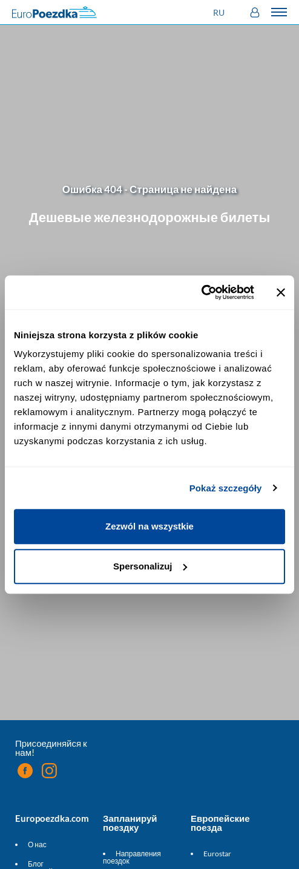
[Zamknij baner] (281, 292)
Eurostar (217, 853)
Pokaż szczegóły (225, 488)
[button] (220, 12)
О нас (37, 844)
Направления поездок (132, 857)
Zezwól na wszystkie (149, 526)
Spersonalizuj (150, 566)
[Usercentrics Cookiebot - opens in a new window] (201, 292)
